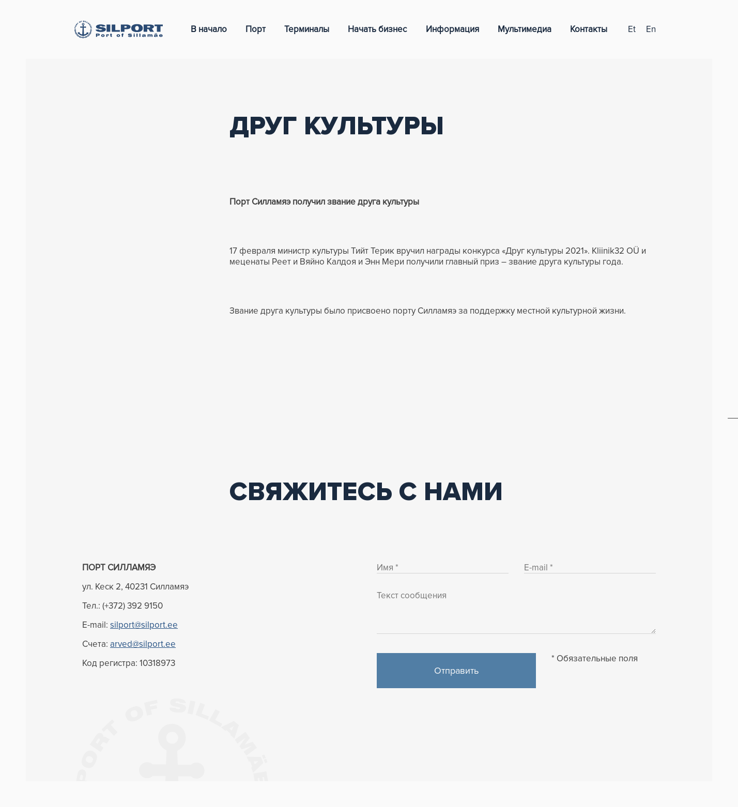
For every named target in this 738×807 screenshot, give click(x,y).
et (632, 29)
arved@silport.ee (143, 644)
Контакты (588, 29)
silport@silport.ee (144, 624)
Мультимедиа (524, 29)
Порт (255, 29)
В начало (209, 29)
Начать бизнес (377, 29)
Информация (452, 29)
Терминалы (306, 29)
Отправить (456, 670)
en (651, 29)
